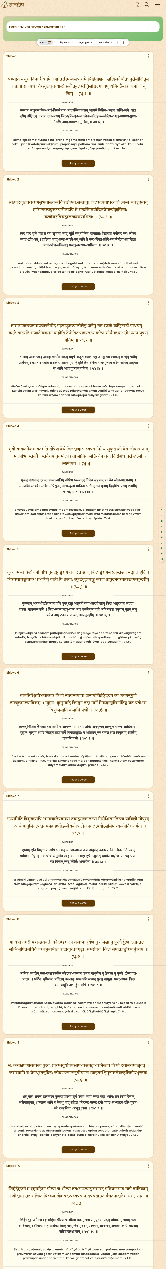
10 (162, 559)
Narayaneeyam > (31, 27)
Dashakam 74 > (54, 27)
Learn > (14, 27)
